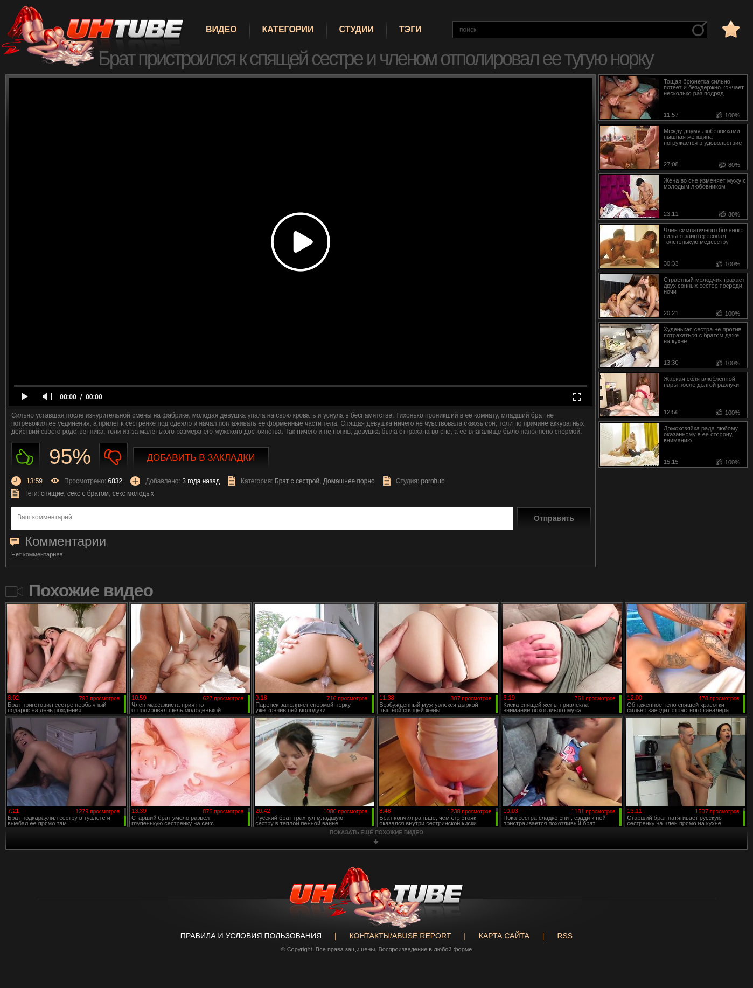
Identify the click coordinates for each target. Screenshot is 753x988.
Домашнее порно (349, 481)
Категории (288, 29)
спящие (52, 493)
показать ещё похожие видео (376, 833)
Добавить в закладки (201, 458)
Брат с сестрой (297, 481)
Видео (221, 29)
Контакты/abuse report (400, 935)
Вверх (728, 929)
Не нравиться (113, 457)
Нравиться (25, 457)
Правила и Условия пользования (251, 935)
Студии (356, 29)
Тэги (410, 29)
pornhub (433, 481)
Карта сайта (504, 935)
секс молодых (133, 493)
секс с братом (88, 493)
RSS (565, 935)
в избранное (729, 29)
